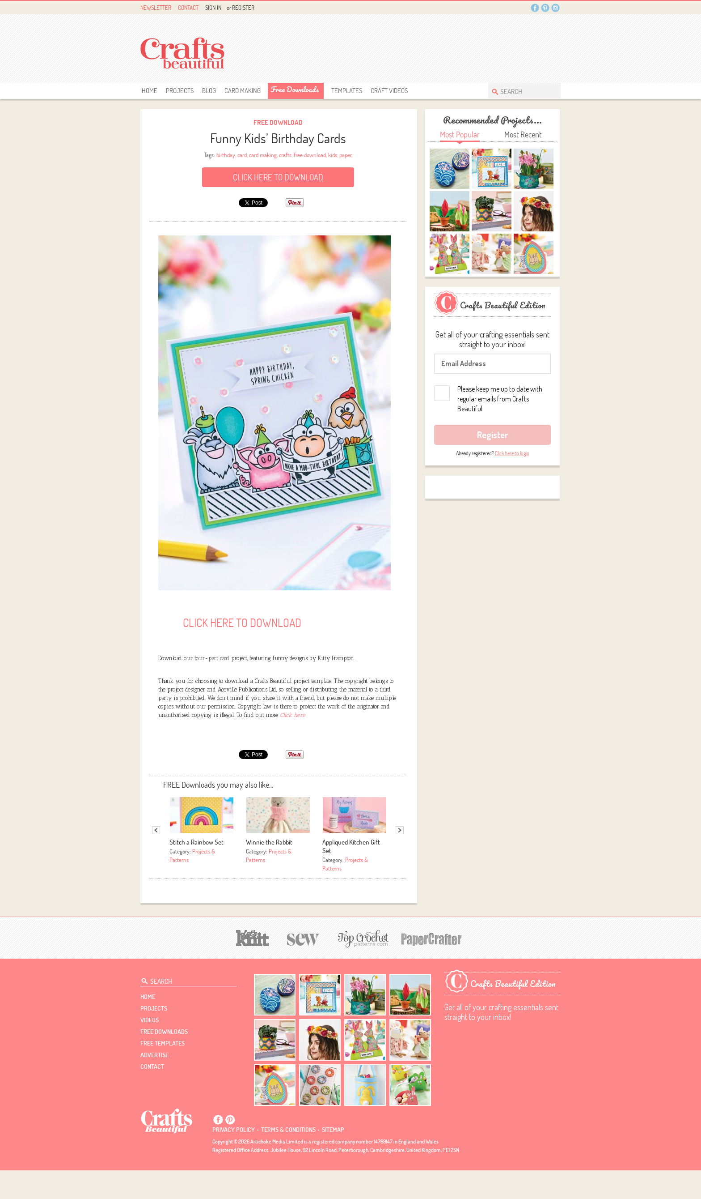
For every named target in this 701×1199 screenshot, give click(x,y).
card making (263, 154)
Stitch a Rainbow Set (196, 870)
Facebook (535, 8)
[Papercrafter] (431, 967)
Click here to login (512, 453)
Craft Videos (389, 90)
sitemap (333, 1158)
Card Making (242, 90)
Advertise (154, 1084)
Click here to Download (278, 177)
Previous (156, 858)
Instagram (555, 8)
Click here (292, 743)
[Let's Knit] (252, 965)
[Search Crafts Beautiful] (520, 90)
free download (310, 154)
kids (332, 154)
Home (149, 90)
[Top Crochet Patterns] (362, 967)
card (242, 154)
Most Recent (522, 134)
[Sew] (303, 967)
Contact (188, 7)
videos (149, 1049)
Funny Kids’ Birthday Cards (278, 138)
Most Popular (460, 134)
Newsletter (155, 7)
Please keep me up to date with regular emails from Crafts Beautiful (499, 398)
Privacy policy (233, 1158)
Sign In (213, 7)
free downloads (294, 89)
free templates (162, 1072)
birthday (225, 154)
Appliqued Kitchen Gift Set (351, 874)
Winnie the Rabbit (269, 870)
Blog (209, 90)
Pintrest (545, 8)
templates (346, 90)
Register (243, 7)
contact (152, 1095)
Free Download (278, 122)
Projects (180, 90)
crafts (285, 154)
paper (345, 154)
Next (400, 858)
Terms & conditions (288, 1158)
